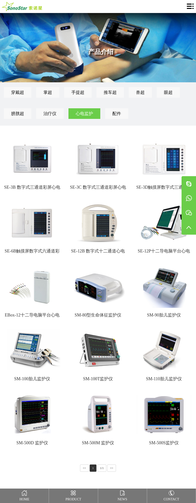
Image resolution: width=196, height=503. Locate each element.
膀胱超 (17, 113)
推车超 (110, 92)
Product (73, 495)
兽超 (140, 92)
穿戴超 (17, 92)
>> (111, 468)
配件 (116, 113)
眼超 (168, 92)
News (122, 495)
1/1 (102, 468)
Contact (171, 495)
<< (84, 468)
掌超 (47, 92)
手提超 (77, 92)
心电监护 (84, 113)
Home (24, 495)
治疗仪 (49, 113)
